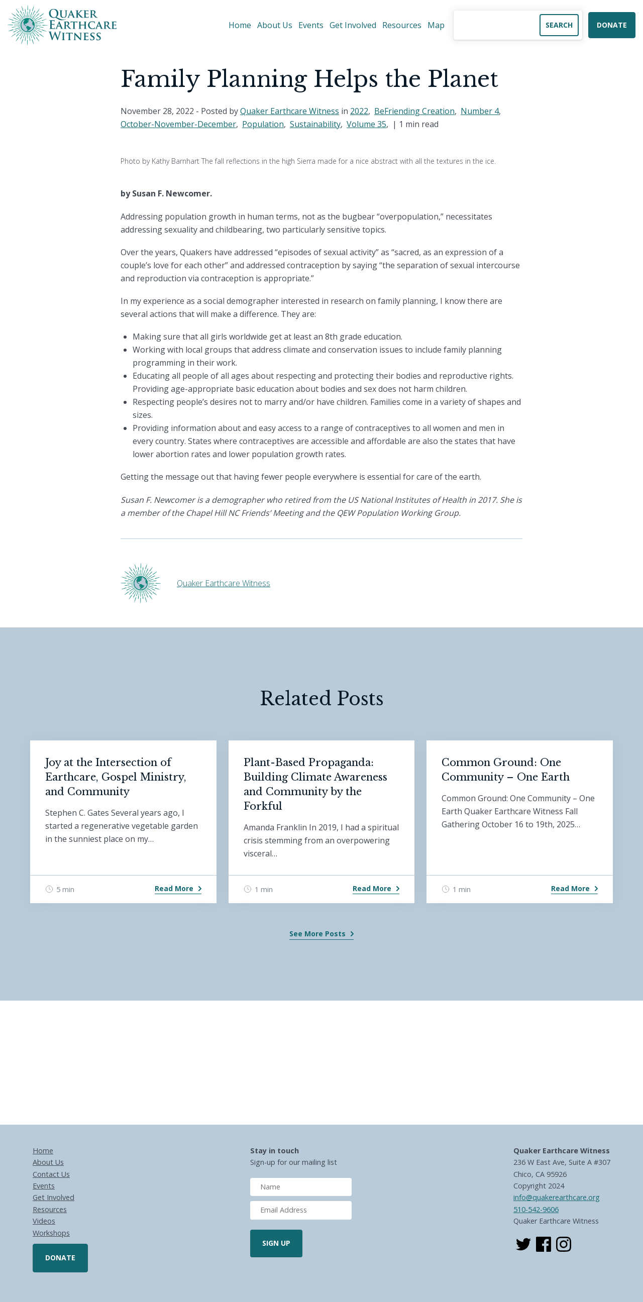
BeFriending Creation (414, 111)
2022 (359, 111)
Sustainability (315, 124)
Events (311, 25)
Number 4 (480, 111)
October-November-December (178, 124)
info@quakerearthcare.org (556, 1197)
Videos (44, 1221)
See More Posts (317, 933)
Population (263, 124)
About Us (274, 25)
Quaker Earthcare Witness (289, 111)
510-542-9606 (536, 1209)
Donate (612, 25)
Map (436, 25)
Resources (401, 25)
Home (240, 25)
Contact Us (51, 1174)
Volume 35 (366, 124)
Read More (174, 888)
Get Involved (353, 25)
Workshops (51, 1233)
